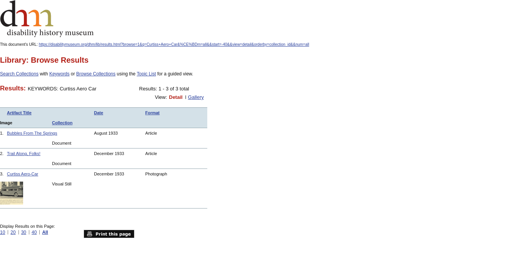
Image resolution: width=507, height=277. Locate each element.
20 (12, 232)
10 (2, 232)
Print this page (109, 234)
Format (152, 112)
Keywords (59, 74)
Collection (62, 122)
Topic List (146, 74)
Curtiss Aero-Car (22, 174)
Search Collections (19, 74)
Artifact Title (19, 112)
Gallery (196, 97)
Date (98, 112)
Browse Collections (96, 74)
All (45, 232)
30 (23, 232)
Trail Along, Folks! (23, 153)
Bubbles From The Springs (32, 133)
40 (34, 232)
